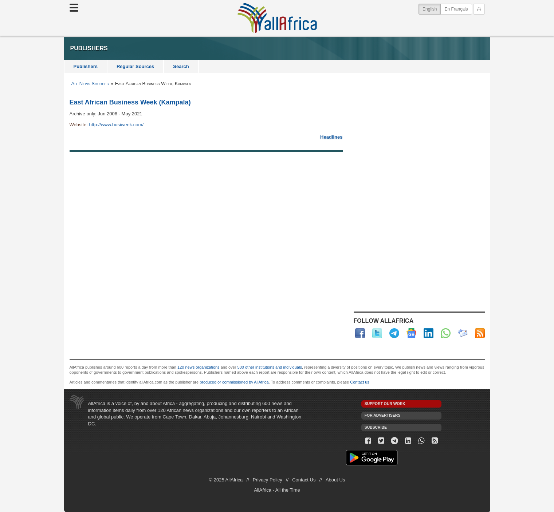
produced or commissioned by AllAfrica (234, 382)
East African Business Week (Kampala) (130, 102)
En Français (456, 9)
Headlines (331, 137)
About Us (335, 480)
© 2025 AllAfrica (226, 480)
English (432, 8)
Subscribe (376, 427)
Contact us (359, 382)
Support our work (385, 404)
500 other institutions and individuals (269, 367)
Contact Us (303, 480)
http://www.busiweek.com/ (116, 124)
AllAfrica (277, 18)
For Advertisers (382, 415)
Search (181, 66)
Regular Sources (135, 66)
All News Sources (90, 83)
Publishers (86, 66)
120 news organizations (198, 367)
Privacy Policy (267, 480)
